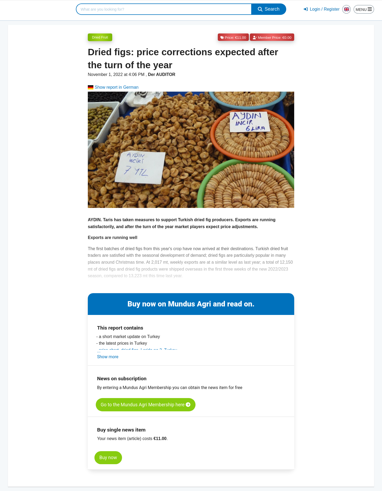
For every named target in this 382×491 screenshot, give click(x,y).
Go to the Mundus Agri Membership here (145, 404)
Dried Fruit (100, 37)
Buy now (108, 457)
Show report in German (113, 87)
